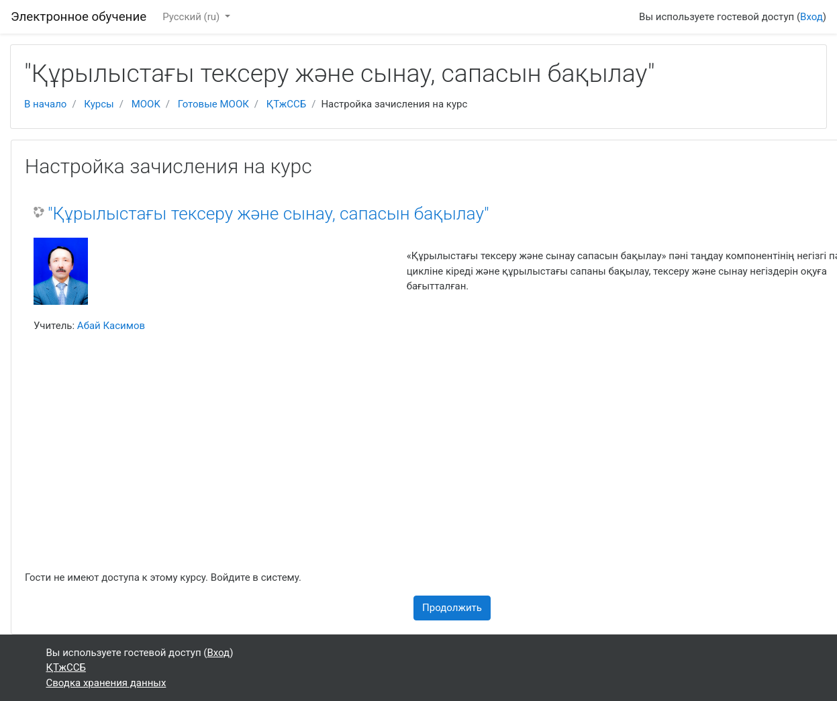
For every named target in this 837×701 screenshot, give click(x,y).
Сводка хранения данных (106, 683)
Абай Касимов (111, 326)
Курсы (98, 104)
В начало (45, 104)
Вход (811, 17)
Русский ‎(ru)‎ (192, 17)
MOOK (146, 104)
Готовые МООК (213, 104)
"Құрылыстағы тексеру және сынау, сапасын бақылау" (268, 213)
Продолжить (452, 608)
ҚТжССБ (286, 104)
